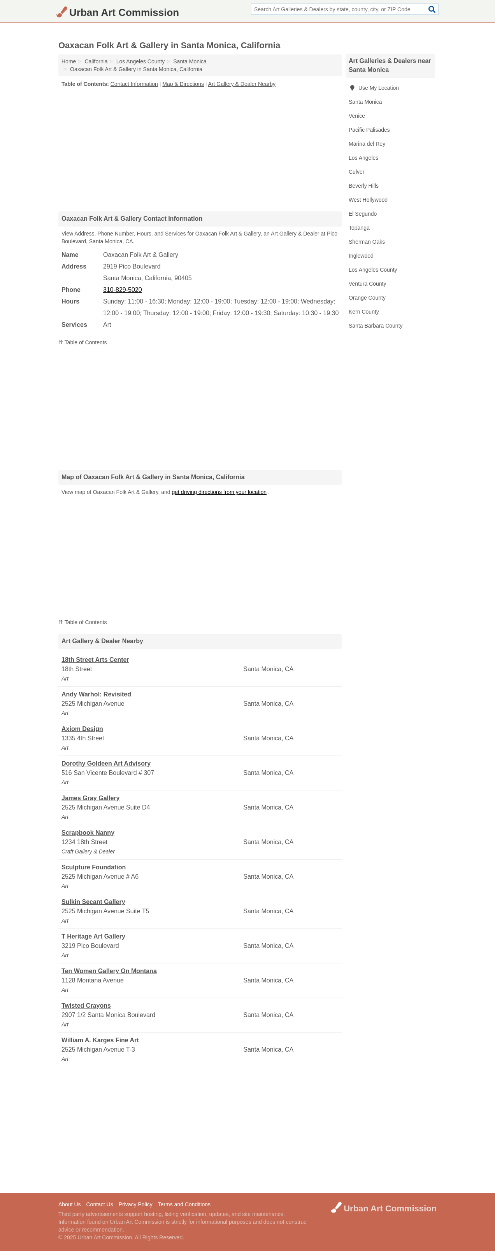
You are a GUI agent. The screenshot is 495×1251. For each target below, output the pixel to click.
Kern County (364, 312)
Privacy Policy (136, 1204)
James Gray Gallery (90, 798)
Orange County (367, 298)
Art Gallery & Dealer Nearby (242, 84)
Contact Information (134, 84)
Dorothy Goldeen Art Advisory (106, 763)
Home (68, 61)
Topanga (359, 228)
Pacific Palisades (369, 130)
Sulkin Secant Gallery (93, 902)
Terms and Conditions (184, 1204)
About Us (69, 1204)
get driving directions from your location (219, 492)
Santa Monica (365, 102)
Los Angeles (363, 158)
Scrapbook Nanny (87, 832)
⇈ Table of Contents (82, 342)
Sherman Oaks (367, 242)
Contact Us (99, 1204)
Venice (357, 116)
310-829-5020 (122, 289)
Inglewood (361, 256)
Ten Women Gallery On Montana (109, 971)
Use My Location (374, 88)
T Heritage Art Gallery (93, 936)
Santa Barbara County (376, 326)
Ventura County (367, 284)
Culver (356, 172)
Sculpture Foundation (93, 867)
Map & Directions (183, 84)
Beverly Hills (364, 186)
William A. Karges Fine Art (100, 1040)
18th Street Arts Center (95, 659)
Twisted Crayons (86, 1005)
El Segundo (363, 214)
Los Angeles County (373, 270)
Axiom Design (82, 729)
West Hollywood (368, 200)
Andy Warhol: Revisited (96, 694)
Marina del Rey (367, 144)
